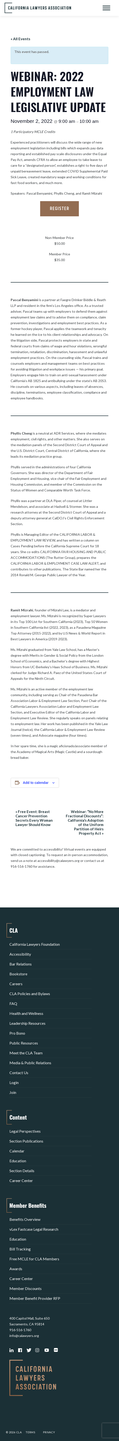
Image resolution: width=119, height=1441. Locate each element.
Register (59, 209)
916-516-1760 (20, 1330)
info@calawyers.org (24, 1336)
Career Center (21, 1180)
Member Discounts (25, 1288)
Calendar (16, 1151)
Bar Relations (20, 964)
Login (14, 1082)
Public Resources (23, 1043)
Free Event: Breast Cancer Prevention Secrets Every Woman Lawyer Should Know (34, 818)
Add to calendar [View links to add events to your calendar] (36, 783)
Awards (15, 1268)
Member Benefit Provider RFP (34, 1298)
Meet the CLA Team (26, 1053)
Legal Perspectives (25, 1131)
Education (17, 1160)
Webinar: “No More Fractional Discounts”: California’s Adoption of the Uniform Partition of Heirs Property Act (85, 822)
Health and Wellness (26, 1013)
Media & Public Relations (30, 1062)
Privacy (49, 1432)
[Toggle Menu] (106, 8)
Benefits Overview (24, 1219)
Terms (30, 1432)
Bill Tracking (20, 1249)
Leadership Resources (27, 1023)
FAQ (13, 1003)
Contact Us (18, 1072)
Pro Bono (17, 1033)
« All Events (20, 39)
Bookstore (18, 974)
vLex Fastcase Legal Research (33, 1229)
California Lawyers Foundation (34, 944)
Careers (15, 983)
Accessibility (20, 954)
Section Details (21, 1170)
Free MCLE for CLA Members (34, 1258)
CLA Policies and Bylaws (29, 993)
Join (12, 1092)
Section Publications (26, 1141)
